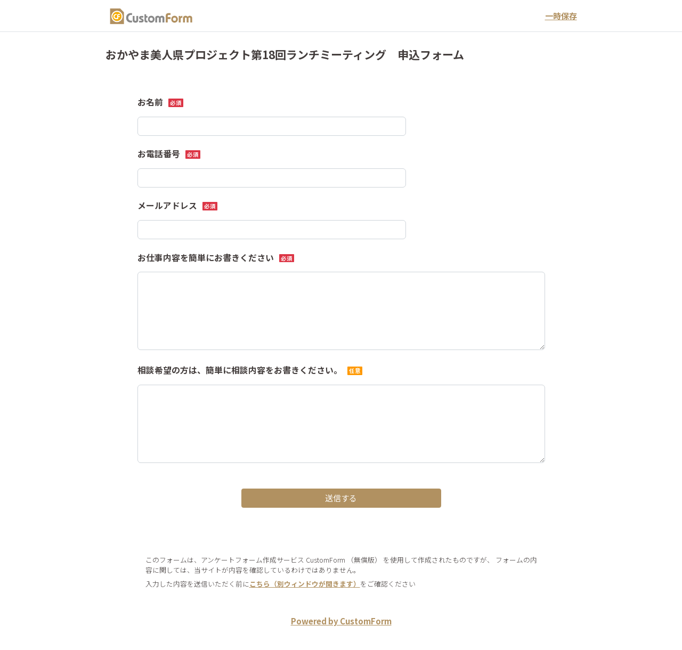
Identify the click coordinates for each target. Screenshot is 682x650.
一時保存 (561, 15)
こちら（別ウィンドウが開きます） (304, 584)
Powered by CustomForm (341, 621)
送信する (341, 497)
